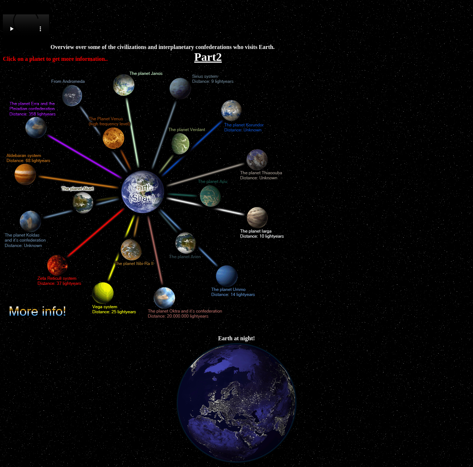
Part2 (208, 56)
